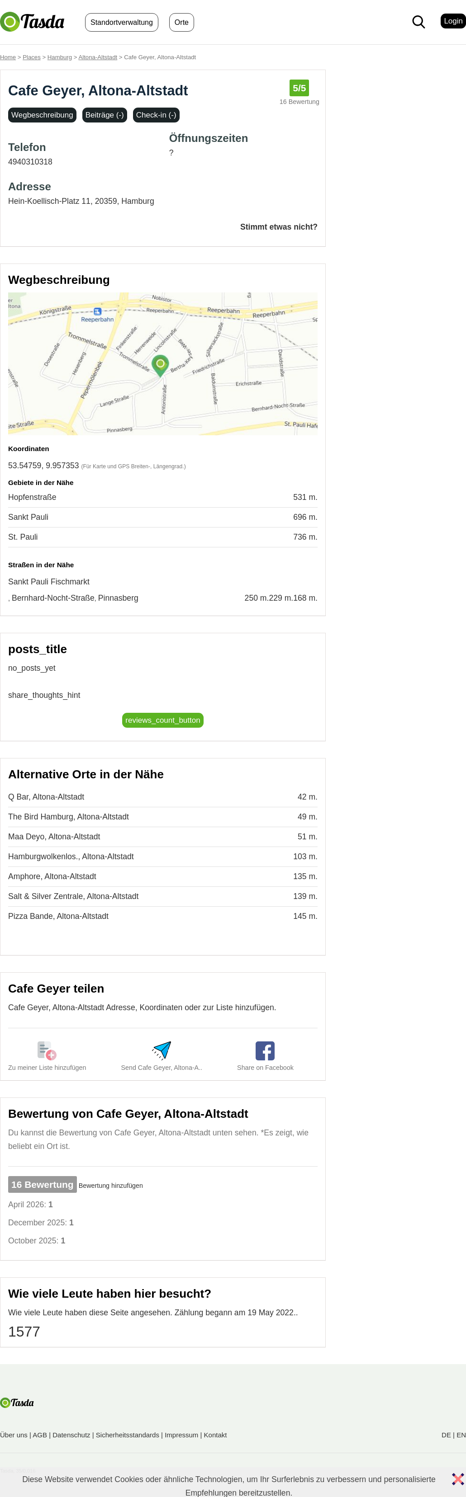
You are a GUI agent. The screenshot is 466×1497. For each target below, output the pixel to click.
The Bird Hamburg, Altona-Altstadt (68, 816)
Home (8, 57)
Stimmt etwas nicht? (279, 226)
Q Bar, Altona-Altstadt (46, 796)
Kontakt (215, 1435)
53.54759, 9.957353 (43, 465)
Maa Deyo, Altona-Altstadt (54, 836)
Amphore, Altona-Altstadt (52, 876)
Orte (182, 22)
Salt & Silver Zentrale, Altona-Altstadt (73, 896)
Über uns (14, 1435)
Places (32, 57)
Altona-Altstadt (97, 57)
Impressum (181, 1435)
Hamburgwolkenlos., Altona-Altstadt (71, 856)
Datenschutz (71, 1435)
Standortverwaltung (121, 22)
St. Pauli (23, 536)
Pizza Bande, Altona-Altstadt (58, 916)
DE (446, 1435)
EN (461, 1435)
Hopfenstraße (32, 497)
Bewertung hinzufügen (111, 1185)
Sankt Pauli (28, 517)
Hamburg (60, 57)
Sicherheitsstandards (127, 1435)
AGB (40, 1435)
